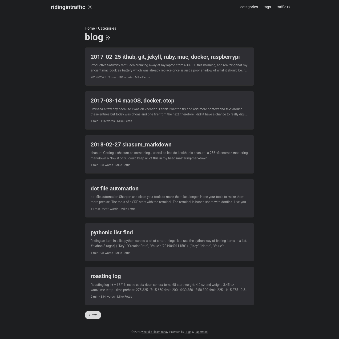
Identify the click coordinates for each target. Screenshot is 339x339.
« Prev (93, 315)
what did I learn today (154, 332)
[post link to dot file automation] (169, 198)
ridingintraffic (68, 7)
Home (90, 28)
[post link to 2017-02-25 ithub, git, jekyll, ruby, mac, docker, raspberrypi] (169, 67)
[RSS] (108, 37)
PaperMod (201, 332)
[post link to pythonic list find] (169, 242)
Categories (107, 28)
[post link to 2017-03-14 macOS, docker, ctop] (169, 110)
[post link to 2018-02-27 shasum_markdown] (169, 154)
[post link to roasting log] (169, 286)
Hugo (188, 332)
